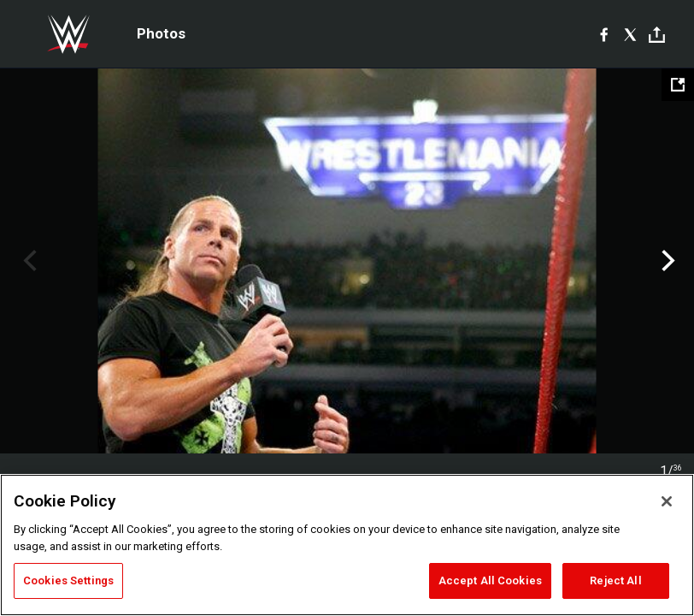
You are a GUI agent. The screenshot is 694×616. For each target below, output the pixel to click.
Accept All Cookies (490, 580)
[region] (347, 545)
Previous (28, 261)
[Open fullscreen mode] (678, 84)
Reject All (615, 580)
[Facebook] (604, 34)
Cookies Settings (68, 580)
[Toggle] (657, 35)
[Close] (666, 501)
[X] (630, 34)
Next (666, 261)
